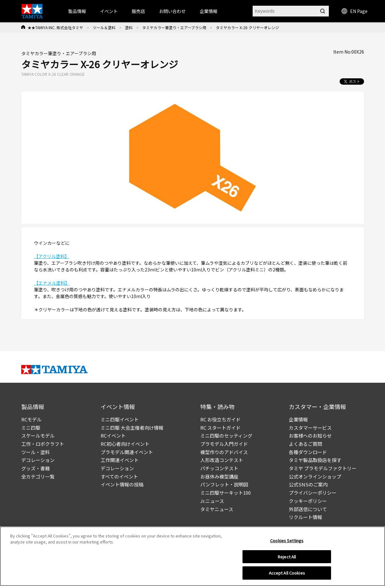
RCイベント (113, 435)
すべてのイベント (119, 476)
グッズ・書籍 (35, 468)
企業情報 (298, 419)
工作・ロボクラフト (42, 443)
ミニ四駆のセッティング (226, 435)
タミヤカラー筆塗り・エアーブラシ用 (174, 27)
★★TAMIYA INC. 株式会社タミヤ (55, 27)
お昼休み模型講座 (219, 476)
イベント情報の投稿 (122, 484)
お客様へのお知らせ (310, 435)
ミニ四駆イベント (120, 419)
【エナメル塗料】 (52, 283)
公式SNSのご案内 (308, 484)
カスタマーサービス (310, 427)
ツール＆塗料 (104, 27)
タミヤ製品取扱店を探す (315, 460)
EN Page (355, 11)
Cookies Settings (286, 542)
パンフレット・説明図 (224, 484)
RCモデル (31, 419)
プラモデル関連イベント (127, 452)
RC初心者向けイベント (125, 443)
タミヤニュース (216, 509)
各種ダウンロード (308, 452)
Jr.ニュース (212, 501)
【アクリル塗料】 (51, 256)
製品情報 (77, 11)
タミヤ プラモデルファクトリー (322, 468)
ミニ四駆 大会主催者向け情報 (132, 427)
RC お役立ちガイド (220, 419)
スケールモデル (38, 435)
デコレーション (38, 460)
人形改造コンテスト (221, 460)
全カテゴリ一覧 (38, 476)
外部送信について (308, 509)
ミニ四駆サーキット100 (225, 492)
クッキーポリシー (308, 501)
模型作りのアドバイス (224, 452)
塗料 (129, 27)
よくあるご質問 (305, 443)
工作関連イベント (120, 460)
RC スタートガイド (220, 427)
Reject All (287, 559)
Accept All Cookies (287, 575)
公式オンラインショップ (315, 476)
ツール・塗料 (35, 452)
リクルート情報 (305, 517)
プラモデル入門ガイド (224, 443)
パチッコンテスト (219, 468)
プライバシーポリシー (312, 492)
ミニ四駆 (30, 427)
